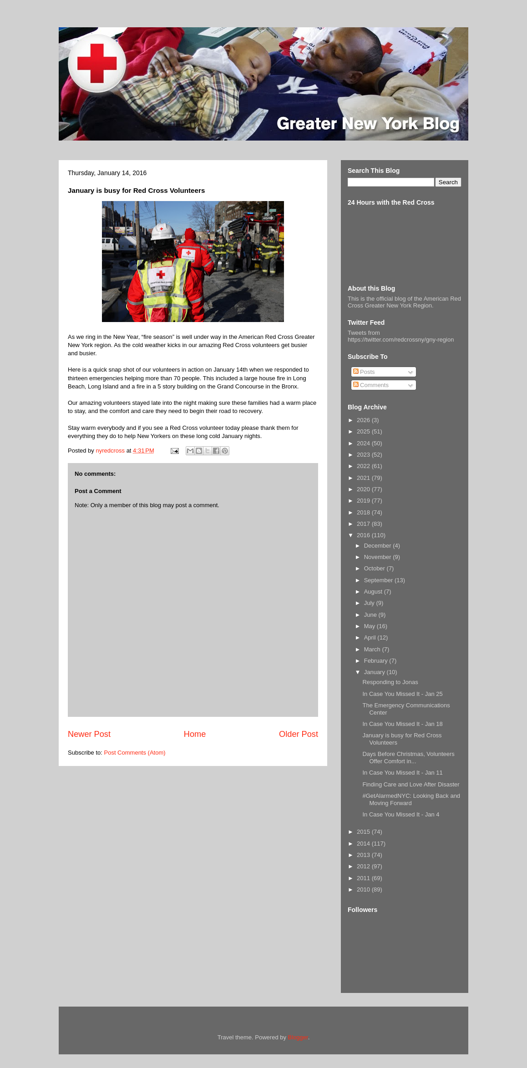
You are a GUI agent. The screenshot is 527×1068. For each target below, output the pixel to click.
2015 (364, 831)
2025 (364, 431)
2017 (364, 523)
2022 (364, 466)
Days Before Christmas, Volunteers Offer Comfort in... (408, 758)
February (377, 660)
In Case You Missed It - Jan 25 (402, 693)
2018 (364, 512)
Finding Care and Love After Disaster (410, 784)
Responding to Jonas (390, 682)
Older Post (298, 734)
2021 (364, 477)
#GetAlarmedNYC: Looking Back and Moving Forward (411, 799)
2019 (364, 500)
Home (195, 734)
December (378, 545)
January (375, 672)
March (373, 649)
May (370, 626)
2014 (364, 843)
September (379, 580)
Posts (364, 371)
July (370, 602)
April (371, 637)
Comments (371, 385)
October (375, 568)
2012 (364, 866)
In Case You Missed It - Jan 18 (402, 723)
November (378, 557)
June (371, 614)
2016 (364, 535)
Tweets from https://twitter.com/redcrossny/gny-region (401, 336)
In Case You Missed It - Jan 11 (402, 772)
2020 (364, 489)
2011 (364, 878)
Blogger (298, 1037)
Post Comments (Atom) (135, 752)
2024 (364, 443)
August (374, 591)
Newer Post (89, 734)
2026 (364, 420)
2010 (364, 889)
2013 (364, 854)
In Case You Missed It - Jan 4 (400, 814)
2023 (364, 454)
